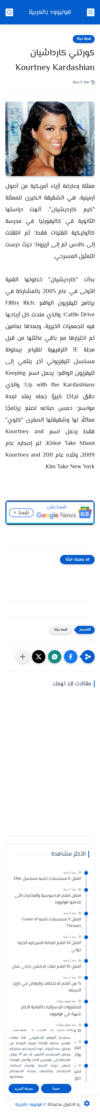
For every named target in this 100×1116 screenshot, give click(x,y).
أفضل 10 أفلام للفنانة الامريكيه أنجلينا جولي (49, 946)
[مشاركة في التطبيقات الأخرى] (22, 656)
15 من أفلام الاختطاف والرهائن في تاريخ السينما (47, 987)
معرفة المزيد (23, 1088)
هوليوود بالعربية (50, 12)
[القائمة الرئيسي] (91, 12)
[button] (70, 656)
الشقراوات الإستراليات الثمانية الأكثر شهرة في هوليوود (51, 1011)
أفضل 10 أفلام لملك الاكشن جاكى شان (46, 967)
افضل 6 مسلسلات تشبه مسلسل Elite (47, 879)
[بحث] (9, 12)
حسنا (56, 1088)
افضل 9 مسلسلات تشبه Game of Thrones (51, 923)
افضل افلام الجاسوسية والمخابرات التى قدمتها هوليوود (48, 899)
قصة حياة (84, 39)
